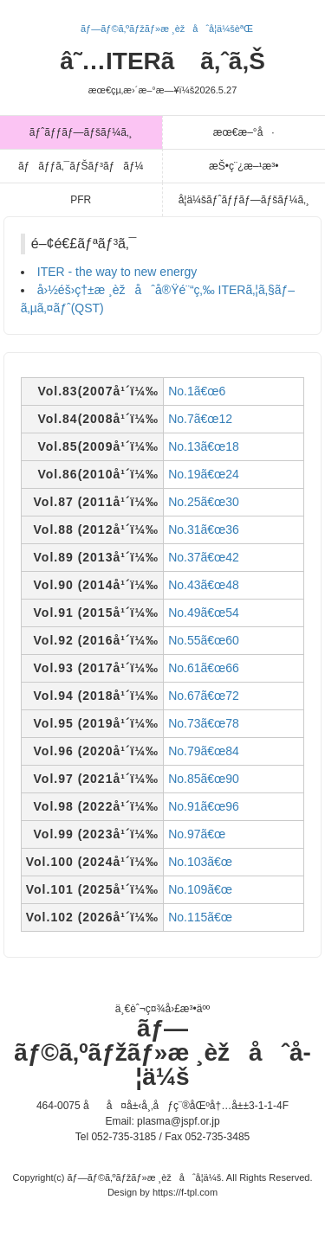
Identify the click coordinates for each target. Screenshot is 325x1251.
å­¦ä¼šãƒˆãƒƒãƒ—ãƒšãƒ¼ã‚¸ (244, 200)
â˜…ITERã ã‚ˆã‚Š (162, 71)
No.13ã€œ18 (203, 446)
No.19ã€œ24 (203, 474)
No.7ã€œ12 (200, 419)
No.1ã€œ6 (196, 391)
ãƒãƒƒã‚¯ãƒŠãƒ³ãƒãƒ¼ (81, 166)
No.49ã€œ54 (203, 612)
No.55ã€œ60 (203, 640)
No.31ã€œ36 (203, 529)
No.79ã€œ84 (203, 751)
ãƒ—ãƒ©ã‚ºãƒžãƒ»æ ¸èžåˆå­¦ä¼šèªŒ (167, 28)
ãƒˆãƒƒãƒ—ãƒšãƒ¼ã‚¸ (81, 132)
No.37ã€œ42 (203, 557)
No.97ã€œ (196, 834)
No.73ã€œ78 (203, 723)
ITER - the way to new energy (117, 272)
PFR (80, 200)
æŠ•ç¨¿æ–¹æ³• (243, 166)
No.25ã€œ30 (203, 502)
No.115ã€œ (200, 917)
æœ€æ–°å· (244, 132)
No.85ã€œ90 (203, 779)
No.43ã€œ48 (203, 585)
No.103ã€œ (200, 862)
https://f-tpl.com (185, 1192)
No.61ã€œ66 (203, 668)
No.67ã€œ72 (203, 695)
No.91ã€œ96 (203, 806)
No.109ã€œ (200, 889)
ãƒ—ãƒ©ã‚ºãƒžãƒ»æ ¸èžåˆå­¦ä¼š (162, 1052)
